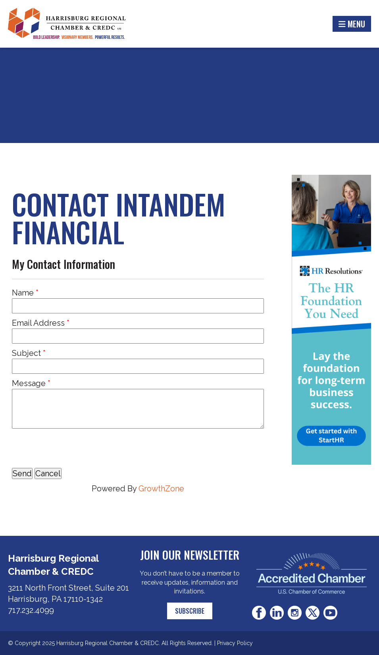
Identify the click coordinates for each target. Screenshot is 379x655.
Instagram (295, 613)
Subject (26, 353)
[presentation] (72, 448)
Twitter (312, 613)
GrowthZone (161, 488)
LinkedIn (277, 613)
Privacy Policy (235, 643)
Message (29, 383)
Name (23, 293)
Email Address (38, 323)
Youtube (330, 613)
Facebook (259, 613)
